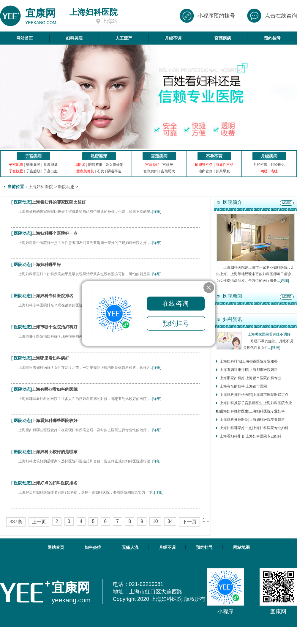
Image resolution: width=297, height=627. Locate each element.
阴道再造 (114, 171)
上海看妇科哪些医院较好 (55, 420)
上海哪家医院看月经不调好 (269, 334)
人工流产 (124, 38)
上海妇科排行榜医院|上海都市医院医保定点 (254, 395)
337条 (16, 521)
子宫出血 (50, 171)
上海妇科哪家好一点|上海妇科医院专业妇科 (254, 428)
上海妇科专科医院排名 (52, 295)
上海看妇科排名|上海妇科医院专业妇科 (250, 436)
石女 (100, 171)
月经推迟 (278, 165)
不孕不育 (214, 156)
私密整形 (99, 156)
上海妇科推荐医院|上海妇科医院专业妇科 (252, 420)
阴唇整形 (95, 165)
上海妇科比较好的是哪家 (55, 451)
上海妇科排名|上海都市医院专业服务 (249, 361)
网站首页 (24, 38)
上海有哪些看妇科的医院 (55, 389)
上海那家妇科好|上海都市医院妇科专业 (250, 378)
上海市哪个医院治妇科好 (55, 326)
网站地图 (241, 547)
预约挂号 (272, 38)
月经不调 (173, 38)
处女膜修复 (114, 165)
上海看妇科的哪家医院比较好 (59, 202)
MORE (286, 202)
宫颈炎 (167, 165)
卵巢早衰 (223, 171)
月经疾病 (269, 156)
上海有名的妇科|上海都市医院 (243, 386)
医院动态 (66, 186)
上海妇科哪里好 (46, 264)
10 (155, 521)
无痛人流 (130, 547)
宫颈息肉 (150, 171)
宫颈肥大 (168, 171)
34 (170, 521)
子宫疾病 (33, 156)
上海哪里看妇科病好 (50, 358)
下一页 (189, 521)
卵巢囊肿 (33, 165)
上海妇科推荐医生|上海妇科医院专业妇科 (252, 411)
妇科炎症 (74, 38)
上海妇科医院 (40, 186)
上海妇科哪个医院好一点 (55, 233)
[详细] (157, 211)
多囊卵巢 (50, 165)
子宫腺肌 (33, 171)
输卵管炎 (205, 171)
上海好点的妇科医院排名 (55, 483)
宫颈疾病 (222, 38)
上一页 (39, 521)
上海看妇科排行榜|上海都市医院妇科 (249, 370)
